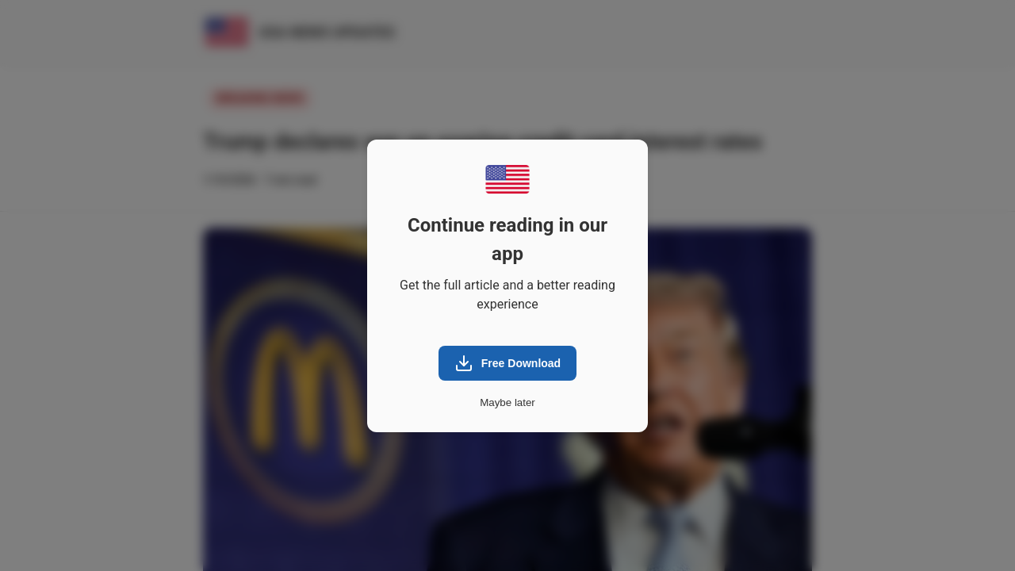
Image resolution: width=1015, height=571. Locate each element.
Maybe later (507, 402)
